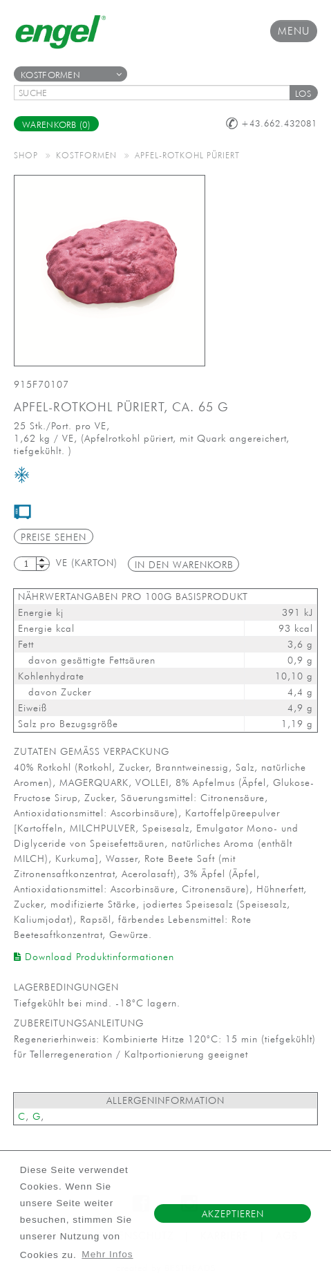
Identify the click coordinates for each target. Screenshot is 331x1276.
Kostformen (71, 75)
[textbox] (156, 92)
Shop (26, 154)
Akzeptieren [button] (233, 1214)
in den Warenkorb (184, 565)
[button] (303, 92)
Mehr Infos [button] (107, 1254)
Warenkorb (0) (56, 125)
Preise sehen (53, 537)
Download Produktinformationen (94, 956)
